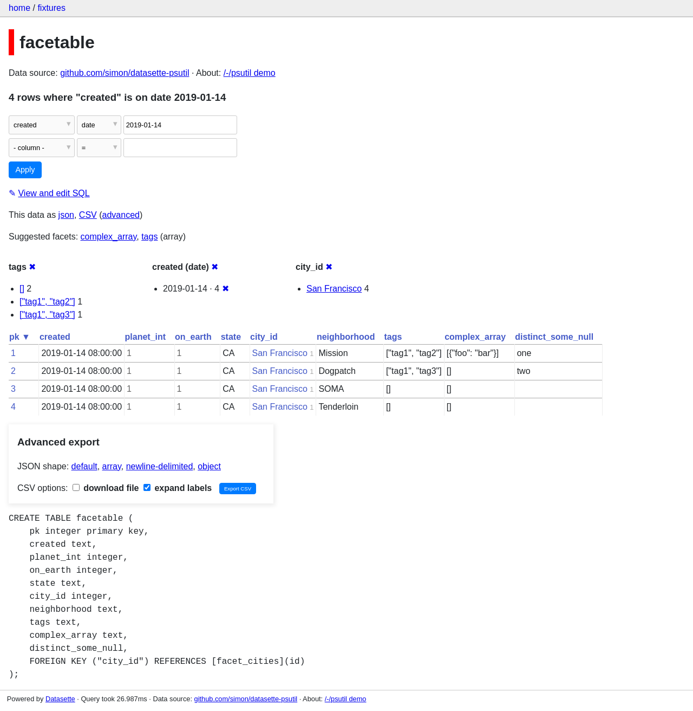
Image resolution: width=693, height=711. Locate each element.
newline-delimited (159, 466)
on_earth (193, 336)
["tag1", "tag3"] (47, 314)
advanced (121, 214)
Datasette (60, 699)
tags (149, 236)
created (55, 336)
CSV (88, 214)
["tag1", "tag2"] (47, 301)
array (111, 466)
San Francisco (334, 288)
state (231, 336)
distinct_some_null (554, 336)
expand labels (177, 488)
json (66, 214)
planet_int (145, 336)
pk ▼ (19, 336)
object (209, 466)
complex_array (109, 236)
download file (106, 488)
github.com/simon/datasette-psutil (124, 72)
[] (21, 288)
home (19, 7)
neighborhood (346, 336)
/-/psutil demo (250, 72)
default (84, 466)
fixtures (51, 7)
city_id (264, 336)
